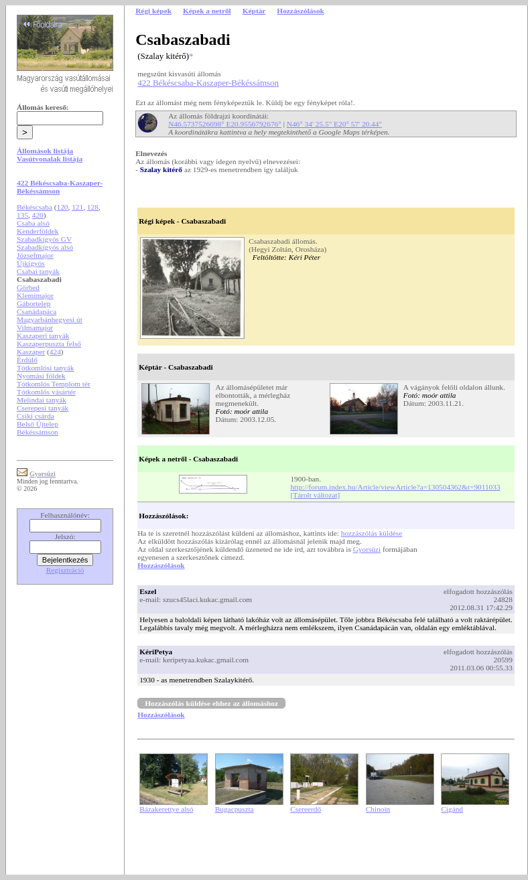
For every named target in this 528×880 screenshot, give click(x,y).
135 (22, 215)
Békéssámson (37, 432)
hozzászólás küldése (372, 533)
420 (38, 215)
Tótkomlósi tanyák (45, 368)
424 (55, 352)
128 (92, 207)
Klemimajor (35, 295)
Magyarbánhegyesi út (49, 319)
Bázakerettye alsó (166, 809)
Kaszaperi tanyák (43, 336)
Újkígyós (31, 263)
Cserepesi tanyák (42, 408)
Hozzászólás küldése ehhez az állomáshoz (211, 703)
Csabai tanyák (38, 271)
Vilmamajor (35, 327)
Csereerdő (305, 809)
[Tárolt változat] (315, 495)
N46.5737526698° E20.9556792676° (224, 124)
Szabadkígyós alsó (45, 247)
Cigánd (452, 809)
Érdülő (27, 360)
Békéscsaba (34, 207)
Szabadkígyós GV (44, 239)
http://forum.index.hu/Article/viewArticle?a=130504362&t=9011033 (395, 487)
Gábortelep (33, 303)
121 (77, 207)
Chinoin (378, 809)
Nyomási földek (41, 376)
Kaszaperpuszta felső (49, 344)
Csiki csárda (35, 416)
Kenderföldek (37, 231)
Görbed (28, 287)
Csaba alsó (33, 223)
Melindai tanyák (41, 400)
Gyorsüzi (367, 549)
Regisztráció (65, 570)
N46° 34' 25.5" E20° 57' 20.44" (334, 124)
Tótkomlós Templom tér (53, 384)
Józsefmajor (35, 255)
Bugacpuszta (234, 809)
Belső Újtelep (37, 424)
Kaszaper (31, 352)
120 (62, 207)
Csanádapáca (36, 311)
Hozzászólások (160, 565)
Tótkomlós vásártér (46, 392)
